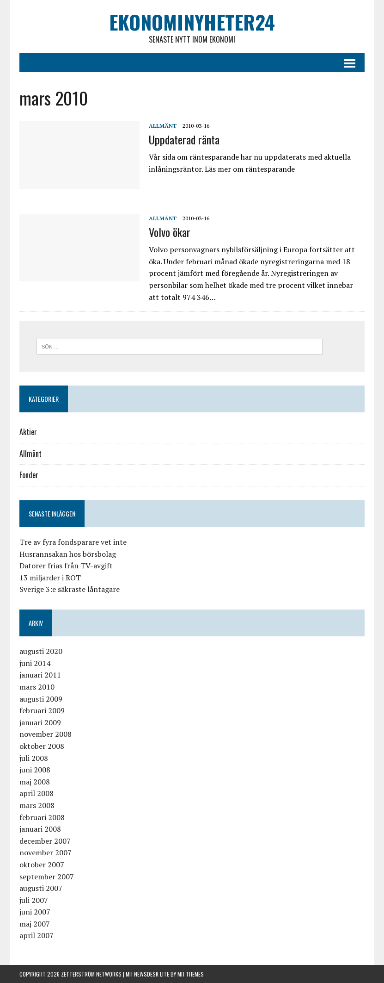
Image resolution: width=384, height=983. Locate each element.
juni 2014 (34, 663)
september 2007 (46, 876)
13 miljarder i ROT (50, 577)
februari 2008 (42, 817)
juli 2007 (33, 900)
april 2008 (36, 793)
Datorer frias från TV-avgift (66, 565)
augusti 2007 (40, 888)
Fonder (28, 474)
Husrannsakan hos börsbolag (67, 554)
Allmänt (163, 125)
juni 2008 (34, 770)
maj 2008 (34, 782)
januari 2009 (40, 722)
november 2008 (45, 734)
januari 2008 (40, 829)
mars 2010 (37, 687)
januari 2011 (40, 675)
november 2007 (45, 852)
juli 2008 (33, 758)
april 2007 (36, 935)
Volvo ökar (169, 232)
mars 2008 (37, 805)
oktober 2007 (41, 864)
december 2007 (45, 841)
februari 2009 (42, 710)
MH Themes (190, 974)
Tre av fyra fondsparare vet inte (73, 542)
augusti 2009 (40, 699)
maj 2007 (34, 924)
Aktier (28, 431)
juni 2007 (34, 912)
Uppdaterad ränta (184, 139)
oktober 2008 (41, 746)
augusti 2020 (40, 651)
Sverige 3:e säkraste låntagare (69, 589)
